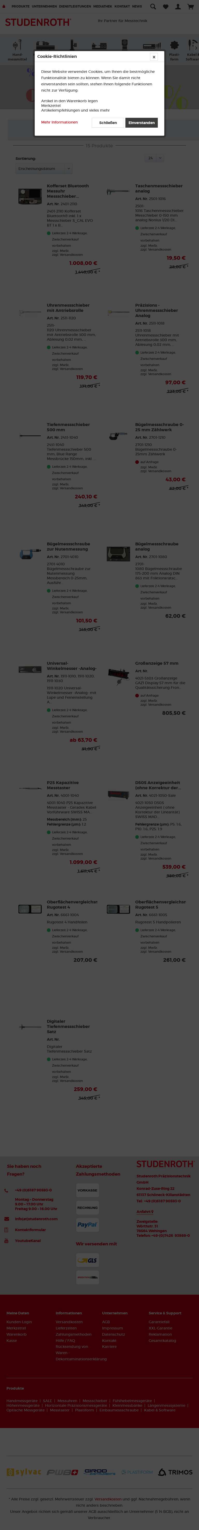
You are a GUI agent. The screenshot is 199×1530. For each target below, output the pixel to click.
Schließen (108, 122)
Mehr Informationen (59, 122)
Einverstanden (142, 122)
